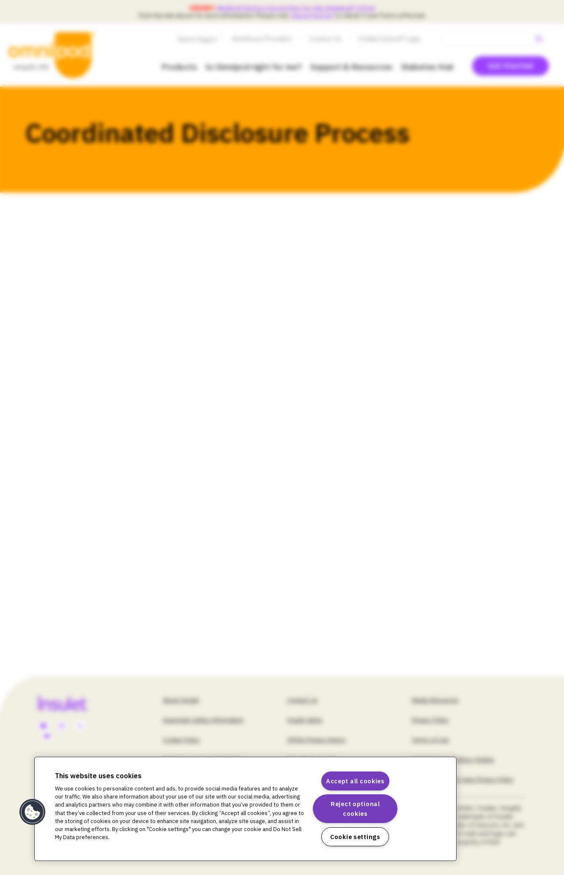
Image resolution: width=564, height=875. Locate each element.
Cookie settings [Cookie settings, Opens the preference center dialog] (355, 837)
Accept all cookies (355, 781)
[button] (32, 812)
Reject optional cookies (355, 809)
